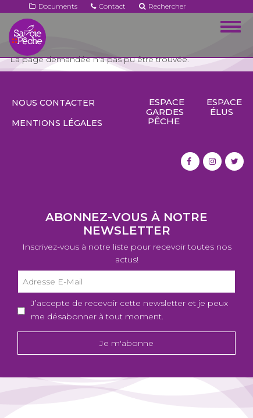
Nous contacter (53, 103)
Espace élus (224, 106)
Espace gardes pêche (165, 111)
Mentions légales (57, 123)
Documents (53, 6)
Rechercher (162, 6)
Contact (108, 6)
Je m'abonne (126, 343)
